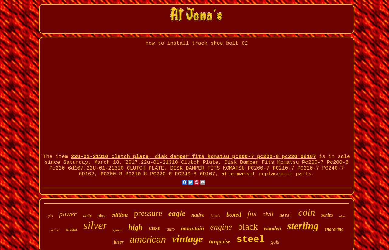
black (248, 226)
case (155, 227)
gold (275, 242)
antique (71, 229)
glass (342, 216)
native (198, 215)
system (117, 230)
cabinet (54, 230)
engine (221, 226)
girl (50, 216)
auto (171, 229)
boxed (233, 214)
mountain (192, 228)
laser (119, 242)
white (87, 215)
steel (250, 239)
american (148, 240)
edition (120, 214)
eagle (176, 213)
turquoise (219, 241)
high (135, 227)
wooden (272, 228)
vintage (187, 239)
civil (267, 214)
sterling (302, 226)
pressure (148, 213)
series (327, 215)
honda (216, 215)
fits (251, 214)
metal (285, 215)
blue (101, 215)
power (68, 214)
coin (306, 212)
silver (95, 225)
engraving (334, 229)
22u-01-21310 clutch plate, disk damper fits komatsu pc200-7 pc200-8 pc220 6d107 (193, 156)
